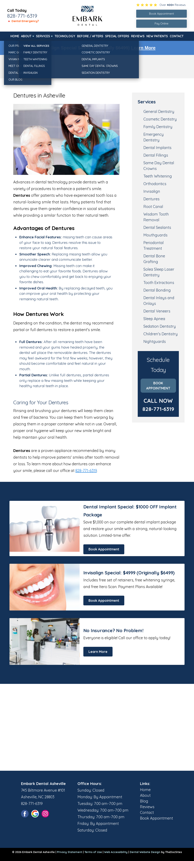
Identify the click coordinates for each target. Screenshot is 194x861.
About (26, 36)
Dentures (151, 199)
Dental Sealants (157, 227)
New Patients (157, 36)
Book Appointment (158, 385)
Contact (177, 36)
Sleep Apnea (154, 318)
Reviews (138, 36)
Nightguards (154, 341)
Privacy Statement (69, 852)
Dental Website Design (145, 852)
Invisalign (151, 191)
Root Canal (153, 206)
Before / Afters (90, 36)
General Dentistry (158, 111)
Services (43, 36)
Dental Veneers (156, 311)
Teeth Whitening (157, 176)
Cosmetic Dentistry (160, 119)
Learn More (143, 47)
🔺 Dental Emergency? (23, 21)
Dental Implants (157, 147)
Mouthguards (155, 235)
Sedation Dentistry (159, 326)
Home (14, 36)
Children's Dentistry (160, 333)
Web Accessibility (116, 852)
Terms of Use (93, 852)
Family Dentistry (157, 126)
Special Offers (117, 36)
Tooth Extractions (158, 282)
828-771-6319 (22, 16)
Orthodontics (154, 183)
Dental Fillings (155, 155)
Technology (65, 36)
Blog (144, 801)
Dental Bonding (157, 290)
